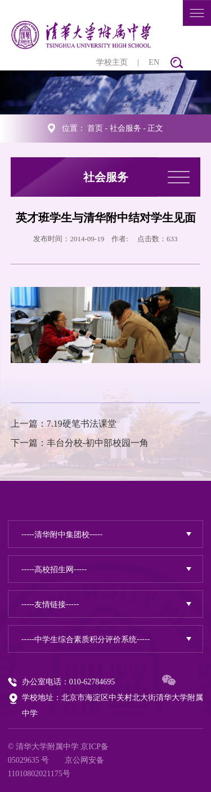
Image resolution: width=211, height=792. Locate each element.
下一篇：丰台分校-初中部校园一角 (80, 443)
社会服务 (125, 128)
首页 (95, 128)
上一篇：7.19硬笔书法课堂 (63, 423)
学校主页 (112, 62)
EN (154, 62)
